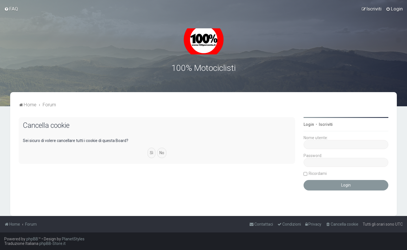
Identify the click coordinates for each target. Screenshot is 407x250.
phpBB (32, 239)
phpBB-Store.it (52, 243)
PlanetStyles (73, 239)
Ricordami (318, 173)
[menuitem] (11, 9)
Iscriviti (326, 124)
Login (309, 124)
